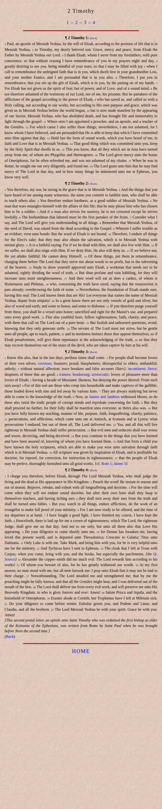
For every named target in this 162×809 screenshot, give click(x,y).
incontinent (136, 369)
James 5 (120, 464)
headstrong (81, 374)
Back (93, 38)
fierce (152, 369)
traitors (64, 374)
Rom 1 (107, 464)
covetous (45, 363)
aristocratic (100, 374)
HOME (81, 651)
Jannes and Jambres (104, 397)
